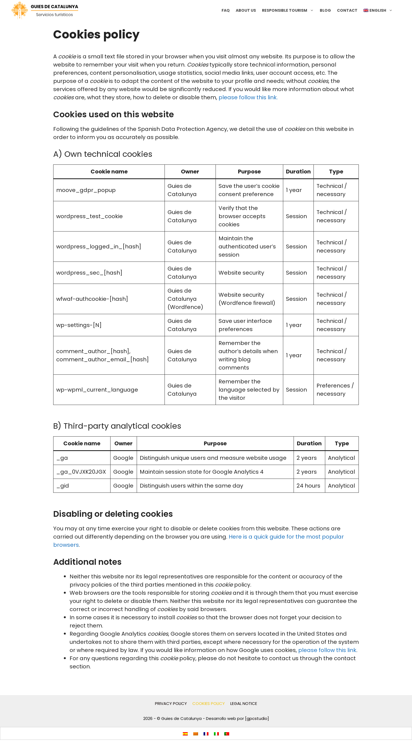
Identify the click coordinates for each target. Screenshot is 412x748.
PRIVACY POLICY (171, 703)
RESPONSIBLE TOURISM (289, 10)
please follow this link (327, 650)
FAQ (226, 10)
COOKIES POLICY (208, 703)
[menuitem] (378, 10)
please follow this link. (248, 97)
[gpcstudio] (257, 718)
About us (246, 10)
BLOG (325, 10)
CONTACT (347, 10)
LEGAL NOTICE (243, 703)
